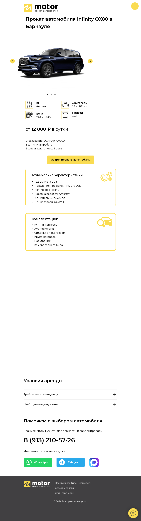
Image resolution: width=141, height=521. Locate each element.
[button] (70, 160)
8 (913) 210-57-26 (49, 440)
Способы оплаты (64, 488)
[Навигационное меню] (135, 6)
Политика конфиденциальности (73, 483)
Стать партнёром (64, 493)
